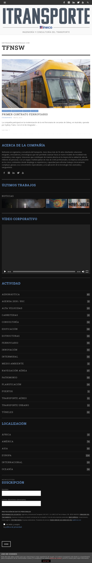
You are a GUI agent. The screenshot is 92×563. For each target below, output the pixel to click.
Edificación (10, 328)
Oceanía (34, 111)
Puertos (7, 390)
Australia (6, 111)
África (6, 433)
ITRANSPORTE (7, 118)
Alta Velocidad (12, 307)
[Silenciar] (83, 271)
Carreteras (10, 314)
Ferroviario (17, 111)
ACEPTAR (46, 561)
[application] (46, 248)
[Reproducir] (5, 271)
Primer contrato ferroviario (25, 114)
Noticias (26, 111)
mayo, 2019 (18, 118)
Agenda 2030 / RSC (13, 300)
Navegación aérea (14, 369)
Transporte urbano (15, 404)
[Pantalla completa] (87, 271)
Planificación (11, 383)
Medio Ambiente (13, 362)
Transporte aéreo (14, 397)
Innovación (9, 349)
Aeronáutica (11, 293)
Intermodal (10, 356)
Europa (7, 454)
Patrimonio (9, 376)
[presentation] (20, 534)
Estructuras (11, 335)
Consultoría (10, 321)
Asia (5, 447)
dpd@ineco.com (76, 519)
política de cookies (56, 558)
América (7, 440)
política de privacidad (13, 526)
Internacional (12, 461)
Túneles (7, 411)
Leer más (6, 130)
